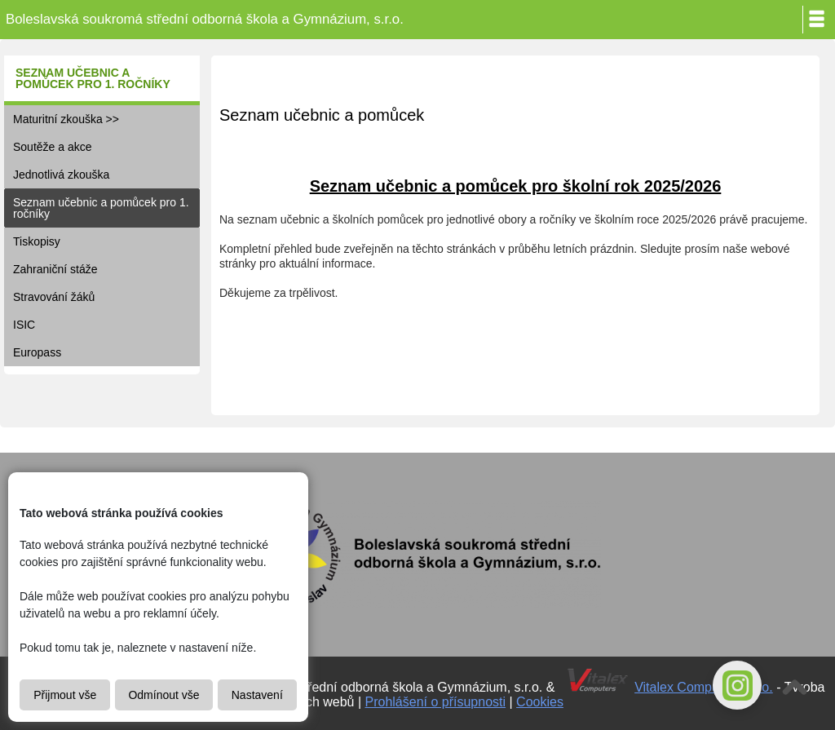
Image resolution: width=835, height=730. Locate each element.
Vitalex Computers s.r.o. (703, 687)
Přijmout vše (64, 694)
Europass (37, 352)
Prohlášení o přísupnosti (435, 702)
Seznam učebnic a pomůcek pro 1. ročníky (101, 208)
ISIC (24, 324)
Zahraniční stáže (55, 269)
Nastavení (257, 694)
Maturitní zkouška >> (66, 119)
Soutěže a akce (52, 146)
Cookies (539, 702)
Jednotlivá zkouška (61, 174)
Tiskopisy (36, 241)
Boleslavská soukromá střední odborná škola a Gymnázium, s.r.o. (205, 19)
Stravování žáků (54, 296)
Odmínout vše (163, 694)
